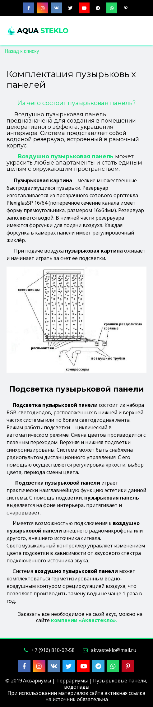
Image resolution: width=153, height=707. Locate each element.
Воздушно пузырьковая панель (65, 156)
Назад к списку (22, 51)
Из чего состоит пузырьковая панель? (76, 103)
